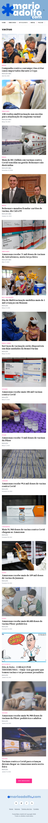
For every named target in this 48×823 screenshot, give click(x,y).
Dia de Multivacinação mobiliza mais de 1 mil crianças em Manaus (23, 301)
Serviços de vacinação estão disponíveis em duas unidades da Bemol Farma (23, 347)
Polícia (40, 22)
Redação (5, 305)
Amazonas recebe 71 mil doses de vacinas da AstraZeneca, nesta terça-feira (23, 255)
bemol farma (6, 343)
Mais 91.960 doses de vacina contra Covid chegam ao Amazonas (23, 531)
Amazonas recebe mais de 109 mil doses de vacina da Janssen (22, 577)
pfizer (4, 435)
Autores (17, 809)
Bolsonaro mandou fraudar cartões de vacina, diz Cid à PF (22, 210)
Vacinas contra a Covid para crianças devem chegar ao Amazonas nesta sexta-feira (23, 764)
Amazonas (12, 22)
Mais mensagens (24, 781)
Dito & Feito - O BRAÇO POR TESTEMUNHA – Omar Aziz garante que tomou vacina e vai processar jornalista (23, 670)
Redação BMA (6, 73)
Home (4, 22)
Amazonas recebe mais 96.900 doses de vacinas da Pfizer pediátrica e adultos (22, 717)
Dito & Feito (23, 22)
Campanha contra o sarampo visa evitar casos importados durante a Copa (23, 69)
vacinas (5, 389)
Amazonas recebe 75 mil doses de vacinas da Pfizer (23, 439)
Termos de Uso (26, 809)
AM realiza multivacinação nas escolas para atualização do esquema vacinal (22, 115)
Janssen (5, 481)
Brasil (33, 22)
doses (4, 572)
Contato (36, 809)
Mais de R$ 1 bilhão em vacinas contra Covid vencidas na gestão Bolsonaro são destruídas (23, 163)
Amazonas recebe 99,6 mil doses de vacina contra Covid (24, 485)
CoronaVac (6, 526)
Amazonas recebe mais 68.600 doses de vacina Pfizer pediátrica (22, 622)
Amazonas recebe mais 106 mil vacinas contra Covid (22, 393)
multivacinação (7, 297)
